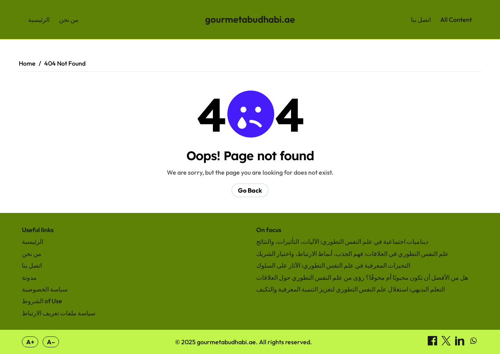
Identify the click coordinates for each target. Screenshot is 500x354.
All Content (456, 19)
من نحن (69, 19)
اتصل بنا (421, 19)
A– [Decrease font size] (51, 342)
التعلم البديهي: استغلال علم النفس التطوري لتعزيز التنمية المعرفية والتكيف (350, 289)
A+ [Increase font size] (30, 342)
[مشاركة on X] (446, 343)
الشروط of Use (42, 301)
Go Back (250, 190)
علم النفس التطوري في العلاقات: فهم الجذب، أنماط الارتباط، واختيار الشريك (352, 253)
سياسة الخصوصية (45, 289)
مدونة (29, 277)
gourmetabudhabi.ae (250, 19)
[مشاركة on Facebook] (433, 343)
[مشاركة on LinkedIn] (460, 343)
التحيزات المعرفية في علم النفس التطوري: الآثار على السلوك (333, 265)
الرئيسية (39, 19)
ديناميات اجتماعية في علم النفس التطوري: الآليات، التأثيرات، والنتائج (342, 241)
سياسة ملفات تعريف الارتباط (58, 313)
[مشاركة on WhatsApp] (473, 343)
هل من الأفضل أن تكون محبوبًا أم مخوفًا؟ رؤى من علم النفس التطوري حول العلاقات (362, 277)
